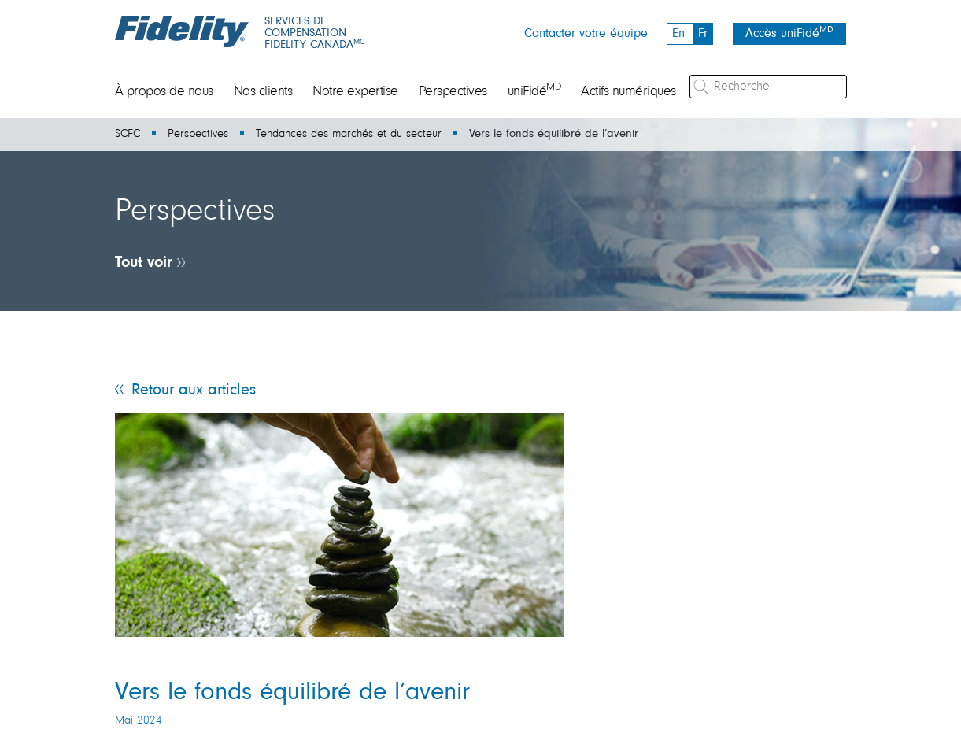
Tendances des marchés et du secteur (349, 134)
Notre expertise (355, 92)
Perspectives (453, 92)
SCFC (127, 134)
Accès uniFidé (789, 32)
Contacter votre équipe (586, 34)
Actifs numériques (628, 92)
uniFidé (534, 92)
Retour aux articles (193, 390)
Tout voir (143, 263)
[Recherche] (768, 86)
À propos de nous (164, 92)
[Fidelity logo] (182, 31)
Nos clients (263, 92)
